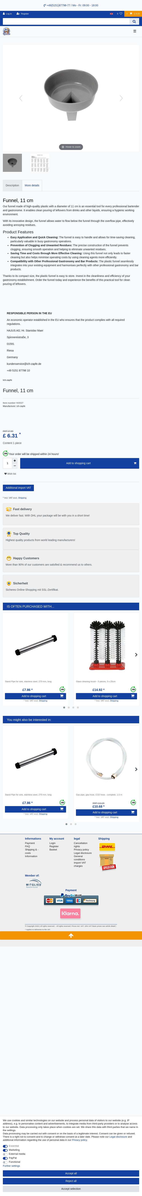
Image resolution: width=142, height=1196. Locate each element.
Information (31, 856)
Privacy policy (81, 849)
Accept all (71, 1173)
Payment (30, 843)
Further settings (11, 1165)
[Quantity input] (7, 463)
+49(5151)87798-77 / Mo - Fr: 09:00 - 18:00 (71, 5)
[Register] (22, 14)
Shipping (22, 498)
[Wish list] (119, 14)
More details (32, 185)
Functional (14, 1161)
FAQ (27, 846)
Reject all (71, 1180)
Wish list (10, 474)
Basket (53, 849)
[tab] (12, 185)
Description (12, 185)
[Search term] (66, 21)
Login (52, 843)
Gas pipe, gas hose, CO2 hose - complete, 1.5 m (99, 795)
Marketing (14, 1149)
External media (17, 1153)
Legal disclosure (83, 853)
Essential (14, 1145)
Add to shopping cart (101, 463)
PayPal (13, 1157)
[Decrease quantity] (14, 466)
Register (54, 846)
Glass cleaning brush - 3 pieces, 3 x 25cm (96, 681)
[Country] (111, 14)
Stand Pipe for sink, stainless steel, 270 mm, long (28, 681)
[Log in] (7, 14)
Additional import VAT (18, 487)
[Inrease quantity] (14, 460)
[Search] (134, 21)
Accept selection (71, 1188)
